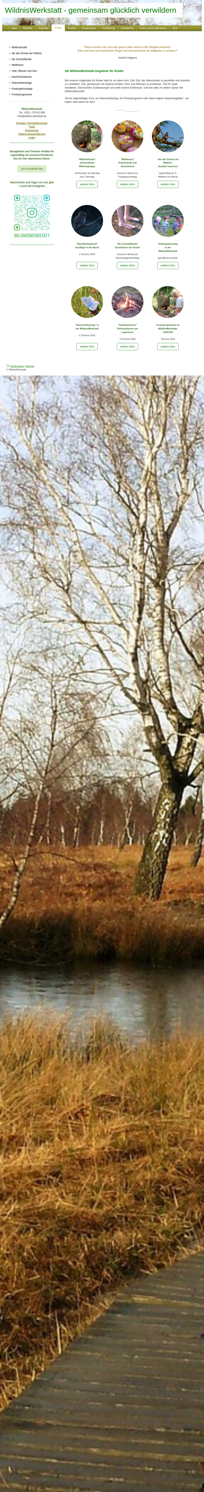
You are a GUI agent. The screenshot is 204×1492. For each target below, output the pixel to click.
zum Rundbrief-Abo (32, 168)
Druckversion (15, 366)
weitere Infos (87, 184)
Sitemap (30, 366)
